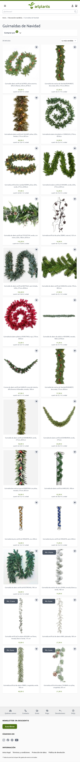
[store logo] (39, 5)
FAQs (73, 711)
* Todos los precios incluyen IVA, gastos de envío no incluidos (19, 757)
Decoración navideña (15, 18)
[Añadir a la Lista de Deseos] (36, 47)
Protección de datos (39, 752)
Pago (47, 711)
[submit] (75, 12)
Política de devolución (57, 752)
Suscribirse (9, 726)
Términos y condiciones (21, 752)
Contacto (25, 711)
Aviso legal (6, 752)
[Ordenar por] (69, 40)
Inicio (4, 18)
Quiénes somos (10, 711)
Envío (37, 711)
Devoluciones (60, 711)
